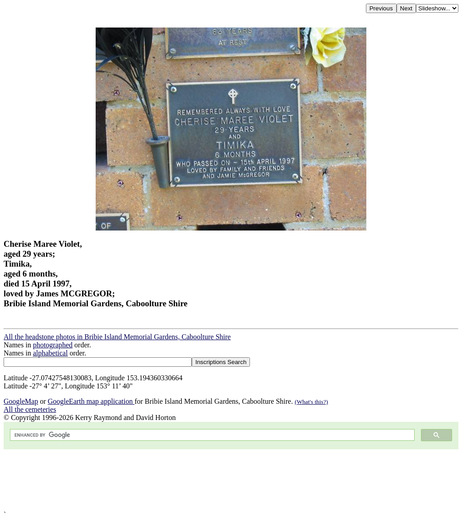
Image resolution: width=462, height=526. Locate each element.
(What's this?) (311, 401)
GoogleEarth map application (91, 401)
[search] (211, 435)
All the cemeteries (30, 409)
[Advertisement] (231, 480)
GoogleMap (21, 401)
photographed (53, 345)
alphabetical (50, 353)
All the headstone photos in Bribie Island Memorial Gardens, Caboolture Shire (117, 337)
